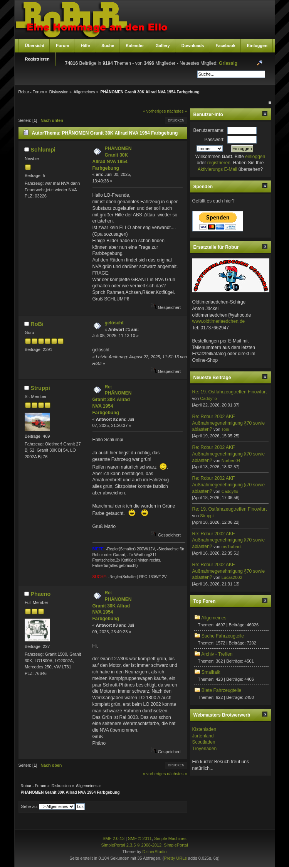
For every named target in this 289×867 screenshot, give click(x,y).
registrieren (218, 162)
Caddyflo (208, 398)
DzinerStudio (154, 851)
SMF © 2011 (140, 838)
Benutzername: (209, 130)
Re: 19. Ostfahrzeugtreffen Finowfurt (229, 392)
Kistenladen (204, 729)
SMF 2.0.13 (113, 838)
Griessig (228, 63)
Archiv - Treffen (216, 654)
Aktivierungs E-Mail (217, 169)
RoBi (37, 324)
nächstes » (177, 111)
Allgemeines (213, 618)
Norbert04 (231, 460)
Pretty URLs (175, 858)
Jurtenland (203, 736)
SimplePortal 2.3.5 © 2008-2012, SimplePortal (144, 845)
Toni (225, 429)
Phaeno (40, 594)
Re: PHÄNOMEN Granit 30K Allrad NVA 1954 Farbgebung (112, 399)
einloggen (255, 156)
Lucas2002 (232, 577)
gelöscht (114, 323)
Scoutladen (203, 742)
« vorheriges (154, 111)
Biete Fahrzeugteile (221, 690)
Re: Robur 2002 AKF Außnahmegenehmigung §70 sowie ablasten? (228, 423)
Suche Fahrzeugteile (223, 636)
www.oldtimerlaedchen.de (218, 321)
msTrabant (232, 546)
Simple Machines (170, 838)
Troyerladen (204, 748)
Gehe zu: (29, 806)
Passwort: (214, 139)
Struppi (40, 388)
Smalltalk (211, 672)
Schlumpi (42, 150)
